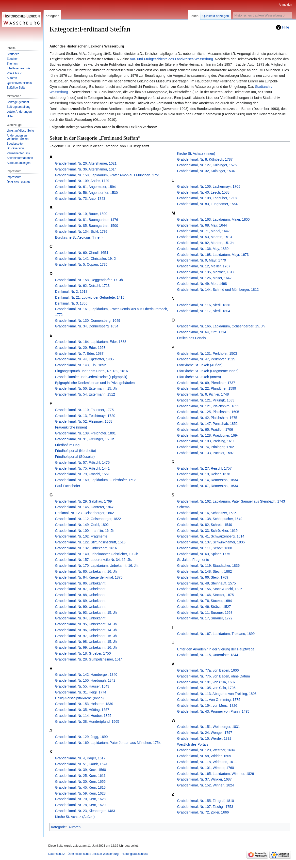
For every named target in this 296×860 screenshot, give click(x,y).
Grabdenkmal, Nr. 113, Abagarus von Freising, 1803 (217, 694)
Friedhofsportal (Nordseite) (75, 451)
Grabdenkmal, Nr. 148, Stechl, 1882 (204, 571)
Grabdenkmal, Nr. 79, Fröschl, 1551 (82, 474)
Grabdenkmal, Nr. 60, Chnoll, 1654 (81, 253)
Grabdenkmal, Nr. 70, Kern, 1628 (80, 799)
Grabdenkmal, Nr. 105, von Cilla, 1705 (206, 688)
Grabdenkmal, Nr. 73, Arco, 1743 (80, 198)
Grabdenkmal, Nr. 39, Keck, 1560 (80, 770)
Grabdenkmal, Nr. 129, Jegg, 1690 (81, 737)
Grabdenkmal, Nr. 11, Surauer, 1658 (204, 612)
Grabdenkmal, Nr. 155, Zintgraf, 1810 (205, 801)
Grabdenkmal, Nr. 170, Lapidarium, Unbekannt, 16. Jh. (96, 566)
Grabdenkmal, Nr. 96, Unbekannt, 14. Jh (86, 630)
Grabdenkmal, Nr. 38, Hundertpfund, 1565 (87, 721)
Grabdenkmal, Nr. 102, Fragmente (81, 536)
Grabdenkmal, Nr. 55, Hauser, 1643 (82, 686)
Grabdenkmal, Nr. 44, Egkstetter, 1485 (84, 359)
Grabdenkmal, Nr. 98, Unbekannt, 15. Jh (86, 642)
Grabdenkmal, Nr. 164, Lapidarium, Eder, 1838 (90, 342)
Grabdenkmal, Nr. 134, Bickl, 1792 (81, 231)
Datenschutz (56, 854)
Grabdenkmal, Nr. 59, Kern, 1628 (80, 793)
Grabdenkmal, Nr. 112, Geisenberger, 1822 (88, 519)
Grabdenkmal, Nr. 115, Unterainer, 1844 (207, 655)
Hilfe (285, 27)
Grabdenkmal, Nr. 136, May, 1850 (203, 249)
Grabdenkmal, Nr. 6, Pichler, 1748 (203, 394)
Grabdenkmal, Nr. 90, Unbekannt (80, 607)
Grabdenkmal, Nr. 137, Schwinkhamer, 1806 (211, 542)
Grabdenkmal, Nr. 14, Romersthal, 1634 (207, 480)
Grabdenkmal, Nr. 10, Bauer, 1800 (81, 214)
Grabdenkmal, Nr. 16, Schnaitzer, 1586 (206, 513)
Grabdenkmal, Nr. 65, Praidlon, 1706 (205, 429)
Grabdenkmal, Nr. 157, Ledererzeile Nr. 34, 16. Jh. (93, 560)
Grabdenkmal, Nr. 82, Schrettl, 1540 (204, 525)
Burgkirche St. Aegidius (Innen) (78, 237)
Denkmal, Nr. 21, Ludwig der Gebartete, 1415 (89, 297)
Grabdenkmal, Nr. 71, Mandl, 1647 (203, 231)
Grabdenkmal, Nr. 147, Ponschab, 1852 (207, 424)
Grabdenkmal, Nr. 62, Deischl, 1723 (82, 286)
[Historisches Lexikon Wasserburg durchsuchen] (262, 15)
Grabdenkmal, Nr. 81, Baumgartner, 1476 (86, 220)
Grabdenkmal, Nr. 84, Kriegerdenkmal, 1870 (88, 577)
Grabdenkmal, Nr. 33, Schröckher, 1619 (207, 531)
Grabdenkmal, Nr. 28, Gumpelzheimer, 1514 (88, 659)
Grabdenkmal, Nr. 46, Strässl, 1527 (204, 607)
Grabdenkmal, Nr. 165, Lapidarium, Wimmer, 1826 (215, 774)
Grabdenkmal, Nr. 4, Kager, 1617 (80, 758)
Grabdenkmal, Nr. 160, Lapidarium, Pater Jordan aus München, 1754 (108, 743)
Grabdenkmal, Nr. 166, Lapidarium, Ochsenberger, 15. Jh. (221, 326)
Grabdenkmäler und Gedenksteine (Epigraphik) (91, 377)
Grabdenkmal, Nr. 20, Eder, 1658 (80, 348)
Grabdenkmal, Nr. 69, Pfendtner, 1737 (206, 383)
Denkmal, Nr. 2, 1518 (71, 291)
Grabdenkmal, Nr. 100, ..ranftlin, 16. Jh (84, 531)
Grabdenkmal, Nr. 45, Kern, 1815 (80, 787)
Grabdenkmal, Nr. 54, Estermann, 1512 (85, 394)
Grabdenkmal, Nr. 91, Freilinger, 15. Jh (84, 439)
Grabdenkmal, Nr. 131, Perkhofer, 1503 (207, 353)
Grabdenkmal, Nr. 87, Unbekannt (80, 589)
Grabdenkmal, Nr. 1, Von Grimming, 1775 (208, 700)
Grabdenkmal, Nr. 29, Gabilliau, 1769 (83, 501)
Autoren (74, 827)
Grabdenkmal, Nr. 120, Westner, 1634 (206, 750)
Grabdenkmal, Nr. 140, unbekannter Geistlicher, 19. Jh (96, 554)
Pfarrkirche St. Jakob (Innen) (199, 377)
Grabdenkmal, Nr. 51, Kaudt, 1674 (81, 764)
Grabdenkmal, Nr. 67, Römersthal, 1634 (207, 486)
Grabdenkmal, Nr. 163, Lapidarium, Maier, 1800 (213, 219)
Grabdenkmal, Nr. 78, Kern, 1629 (80, 805)
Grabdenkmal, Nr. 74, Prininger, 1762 (205, 447)
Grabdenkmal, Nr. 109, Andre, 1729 (82, 181)
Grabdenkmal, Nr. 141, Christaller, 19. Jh (86, 259)
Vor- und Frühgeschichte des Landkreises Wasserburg (171, 59)
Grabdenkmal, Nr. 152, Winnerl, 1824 (205, 785)
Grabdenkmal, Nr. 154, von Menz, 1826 (207, 705)
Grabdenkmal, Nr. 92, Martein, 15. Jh (205, 243)
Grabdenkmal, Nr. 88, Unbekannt (80, 595)
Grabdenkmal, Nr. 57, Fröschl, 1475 (82, 462)
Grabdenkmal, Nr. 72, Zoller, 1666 (203, 812)
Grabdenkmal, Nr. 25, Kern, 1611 (80, 776)
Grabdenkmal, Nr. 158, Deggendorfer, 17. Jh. (89, 280)
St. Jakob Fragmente (193, 560)
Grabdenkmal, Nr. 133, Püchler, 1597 (205, 453)
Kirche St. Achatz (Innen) (196, 153)
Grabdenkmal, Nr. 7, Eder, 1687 (79, 353)
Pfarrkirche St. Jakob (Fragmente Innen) (208, 371)
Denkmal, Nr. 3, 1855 (71, 303)
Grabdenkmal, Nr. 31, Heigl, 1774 (80, 692)
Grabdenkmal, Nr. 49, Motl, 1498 (202, 284)
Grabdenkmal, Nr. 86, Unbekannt (80, 583)
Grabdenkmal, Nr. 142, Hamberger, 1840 (86, 674)
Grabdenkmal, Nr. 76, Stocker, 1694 (204, 601)
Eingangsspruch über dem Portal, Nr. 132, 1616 (91, 371)
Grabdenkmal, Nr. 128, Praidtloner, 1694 (208, 435)
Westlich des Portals (192, 744)
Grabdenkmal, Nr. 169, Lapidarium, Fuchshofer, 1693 (95, 480)
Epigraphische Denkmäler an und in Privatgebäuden (95, 383)
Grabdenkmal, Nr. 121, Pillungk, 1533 (205, 400)
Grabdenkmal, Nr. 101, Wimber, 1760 (205, 768)
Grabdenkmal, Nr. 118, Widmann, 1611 (207, 762)
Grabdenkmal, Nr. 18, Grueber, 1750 (83, 653)
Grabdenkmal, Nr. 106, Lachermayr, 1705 (208, 186)
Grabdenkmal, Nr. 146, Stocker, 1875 (205, 595)
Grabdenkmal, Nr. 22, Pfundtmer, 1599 (206, 388)
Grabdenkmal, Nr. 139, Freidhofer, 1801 (85, 433)
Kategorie (58, 827)
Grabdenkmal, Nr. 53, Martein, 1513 (204, 237)
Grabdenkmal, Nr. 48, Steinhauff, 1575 (206, 583)
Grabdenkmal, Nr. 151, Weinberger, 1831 (208, 727)
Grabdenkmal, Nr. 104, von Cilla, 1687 (206, 682)
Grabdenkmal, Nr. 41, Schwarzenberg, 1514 (210, 536)
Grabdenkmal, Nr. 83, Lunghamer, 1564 (207, 204)
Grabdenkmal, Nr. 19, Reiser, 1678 (203, 474)
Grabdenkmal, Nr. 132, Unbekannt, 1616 (86, 548)
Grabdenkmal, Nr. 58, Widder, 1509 (204, 756)
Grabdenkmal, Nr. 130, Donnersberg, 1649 (87, 320)
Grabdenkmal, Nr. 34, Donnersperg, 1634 (86, 326)
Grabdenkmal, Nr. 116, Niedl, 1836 (203, 305)
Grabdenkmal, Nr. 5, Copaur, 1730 (81, 264)
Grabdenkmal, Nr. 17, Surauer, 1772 (204, 618)
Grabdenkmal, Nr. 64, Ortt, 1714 (201, 332)
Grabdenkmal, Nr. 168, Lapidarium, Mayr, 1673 (213, 255)
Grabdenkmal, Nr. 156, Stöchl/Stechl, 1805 (209, 589)
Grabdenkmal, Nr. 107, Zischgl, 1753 (205, 807)
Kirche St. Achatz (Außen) (75, 817)
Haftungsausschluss (135, 854)
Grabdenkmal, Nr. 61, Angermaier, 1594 (85, 187)
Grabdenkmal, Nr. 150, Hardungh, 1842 (85, 680)
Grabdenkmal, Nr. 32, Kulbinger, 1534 (206, 171)
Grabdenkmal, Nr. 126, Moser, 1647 (204, 278)
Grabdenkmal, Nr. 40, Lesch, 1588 (203, 192)
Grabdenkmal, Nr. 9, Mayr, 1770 (201, 260)
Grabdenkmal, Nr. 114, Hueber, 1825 (83, 716)
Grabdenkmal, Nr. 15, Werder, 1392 (204, 738)
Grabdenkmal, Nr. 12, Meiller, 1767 (203, 266)
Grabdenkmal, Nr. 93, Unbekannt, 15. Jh (86, 612)
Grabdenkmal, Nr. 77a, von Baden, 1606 (208, 670)
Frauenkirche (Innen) (71, 427)
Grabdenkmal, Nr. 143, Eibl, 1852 (80, 365)
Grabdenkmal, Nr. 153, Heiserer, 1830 (84, 704)
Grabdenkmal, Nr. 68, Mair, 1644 (202, 225)
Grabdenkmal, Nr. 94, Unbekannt (80, 618)
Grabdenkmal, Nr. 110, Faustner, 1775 (84, 410)
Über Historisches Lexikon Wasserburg (93, 854)
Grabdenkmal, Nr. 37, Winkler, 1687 (204, 779)
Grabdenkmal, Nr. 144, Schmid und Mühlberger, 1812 (218, 290)
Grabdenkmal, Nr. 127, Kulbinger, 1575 (207, 165)
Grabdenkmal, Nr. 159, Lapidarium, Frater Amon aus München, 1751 (107, 175)
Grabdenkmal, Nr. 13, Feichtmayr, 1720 (85, 416)
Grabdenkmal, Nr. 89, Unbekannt (80, 601)
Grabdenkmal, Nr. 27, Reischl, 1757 (204, 468)
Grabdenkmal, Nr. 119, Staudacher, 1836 (208, 566)
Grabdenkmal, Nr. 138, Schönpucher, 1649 (209, 519)
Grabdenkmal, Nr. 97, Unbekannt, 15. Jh (86, 636)
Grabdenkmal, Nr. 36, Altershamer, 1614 (85, 169)
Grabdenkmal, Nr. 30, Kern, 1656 (80, 781)
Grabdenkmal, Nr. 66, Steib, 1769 (202, 577)
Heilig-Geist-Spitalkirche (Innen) (79, 698)
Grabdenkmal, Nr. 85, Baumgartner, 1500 (86, 226)
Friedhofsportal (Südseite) (75, 457)
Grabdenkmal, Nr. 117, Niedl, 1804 (203, 311)
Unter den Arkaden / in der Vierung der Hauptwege (215, 649)
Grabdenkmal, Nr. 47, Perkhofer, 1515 (206, 359)
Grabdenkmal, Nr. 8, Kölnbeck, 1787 (205, 159)
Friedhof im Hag (67, 445)
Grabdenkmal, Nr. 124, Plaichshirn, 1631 (208, 406)
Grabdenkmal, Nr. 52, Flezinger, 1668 (83, 421)
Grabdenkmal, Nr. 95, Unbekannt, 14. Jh (86, 624)
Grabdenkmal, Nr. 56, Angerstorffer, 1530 (86, 193)
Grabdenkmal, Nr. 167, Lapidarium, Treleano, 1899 (216, 634)
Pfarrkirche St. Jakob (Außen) (199, 365)
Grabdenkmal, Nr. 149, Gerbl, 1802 (82, 525)
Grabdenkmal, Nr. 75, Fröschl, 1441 (82, 468)
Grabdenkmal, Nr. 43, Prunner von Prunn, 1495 (213, 711)
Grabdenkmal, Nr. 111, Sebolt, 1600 (204, 548)
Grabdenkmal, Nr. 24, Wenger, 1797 (204, 733)
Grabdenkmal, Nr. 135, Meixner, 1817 (205, 272)
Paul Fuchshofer (67, 486)
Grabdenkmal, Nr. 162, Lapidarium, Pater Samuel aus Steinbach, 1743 (231, 501)
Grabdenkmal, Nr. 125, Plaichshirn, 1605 (208, 412)
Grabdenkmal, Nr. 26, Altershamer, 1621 (85, 163)
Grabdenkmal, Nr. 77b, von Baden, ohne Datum (213, 676)
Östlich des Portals (191, 338)
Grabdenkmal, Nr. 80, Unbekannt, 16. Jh (86, 571)
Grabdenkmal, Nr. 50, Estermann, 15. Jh (86, 388)
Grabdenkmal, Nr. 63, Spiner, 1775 (203, 554)
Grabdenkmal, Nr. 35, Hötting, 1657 (82, 710)
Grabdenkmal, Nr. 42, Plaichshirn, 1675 (207, 418)
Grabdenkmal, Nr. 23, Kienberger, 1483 (85, 811)
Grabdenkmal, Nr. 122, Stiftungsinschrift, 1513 (90, 542)
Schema (183, 507)
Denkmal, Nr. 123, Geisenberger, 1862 (84, 513)
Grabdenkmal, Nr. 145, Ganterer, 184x (84, 507)
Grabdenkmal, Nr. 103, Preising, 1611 (206, 441)
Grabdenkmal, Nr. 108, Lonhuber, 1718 (207, 198)
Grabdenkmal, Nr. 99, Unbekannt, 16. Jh (86, 647)
